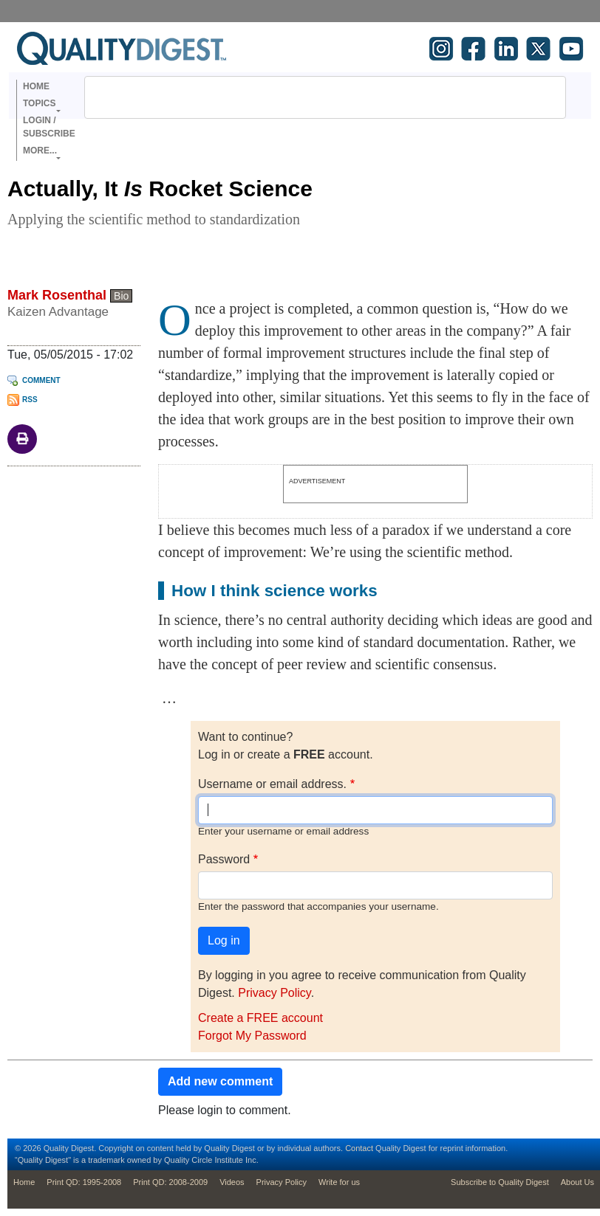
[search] (306, 97)
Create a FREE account (260, 1018)
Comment (41, 380)
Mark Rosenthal (56, 295)
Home (36, 86)
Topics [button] (39, 103)
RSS (30, 399)
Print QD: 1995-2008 (84, 1182)
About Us (577, 1182)
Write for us (339, 1182)
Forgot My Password (252, 1035)
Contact (359, 1148)
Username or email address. (272, 784)
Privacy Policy (274, 993)
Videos (231, 1182)
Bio (121, 296)
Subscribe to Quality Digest (500, 1182)
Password (224, 859)
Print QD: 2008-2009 (170, 1182)
